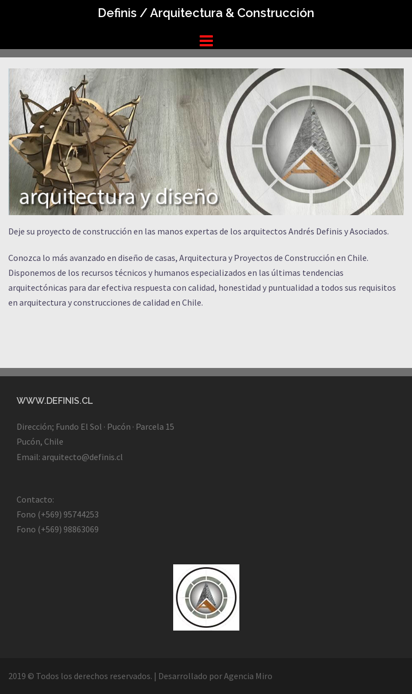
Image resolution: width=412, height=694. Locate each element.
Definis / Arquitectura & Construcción (206, 13)
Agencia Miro (248, 675)
